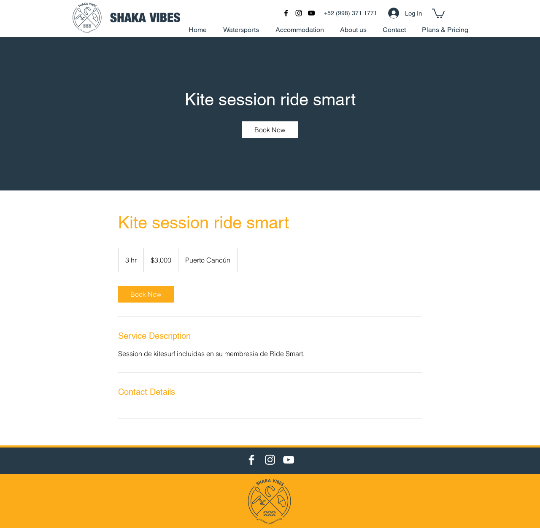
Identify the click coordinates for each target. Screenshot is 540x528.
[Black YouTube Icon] (311, 13)
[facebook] (286, 13)
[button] (438, 13)
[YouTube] (288, 459)
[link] (270, 129)
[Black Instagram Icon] (298, 13)
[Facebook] (251, 459)
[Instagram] (270, 459)
